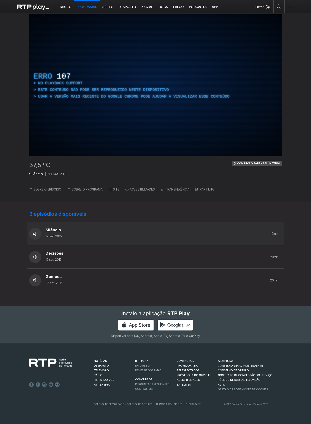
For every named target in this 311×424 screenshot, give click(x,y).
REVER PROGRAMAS (148, 370)
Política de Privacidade (109, 404)
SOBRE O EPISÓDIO (45, 189)
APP (215, 7)
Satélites (184, 384)
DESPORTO (101, 365)
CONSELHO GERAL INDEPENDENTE (240, 365)
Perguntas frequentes (152, 384)
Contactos (144, 389)
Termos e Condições (169, 404)
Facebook (31, 384)
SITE (114, 189)
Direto (65, 7)
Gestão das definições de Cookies (243, 389)
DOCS (163, 7)
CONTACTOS (185, 360)
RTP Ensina (102, 384)
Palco (178, 7)
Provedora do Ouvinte (194, 375)
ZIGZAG (147, 7)
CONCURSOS (143, 379)
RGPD (221, 384)
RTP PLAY (141, 360)
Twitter (38, 384)
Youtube (51, 384)
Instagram (44, 384)
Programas (87, 7)
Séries (107, 7)
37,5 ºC (39, 165)
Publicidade (193, 404)
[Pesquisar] (279, 6)
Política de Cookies (139, 404)
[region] (155, 85)
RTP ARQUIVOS (104, 379)
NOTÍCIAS (100, 360)
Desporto (127, 7)
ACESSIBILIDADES (140, 189)
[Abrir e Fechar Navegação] (290, 7)
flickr (57, 384)
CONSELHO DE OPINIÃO (233, 370)
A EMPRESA (225, 360)
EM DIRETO (142, 365)
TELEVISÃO (101, 370)
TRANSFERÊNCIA (175, 189)
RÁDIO (98, 375)
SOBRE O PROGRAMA (85, 189)
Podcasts (198, 7)
